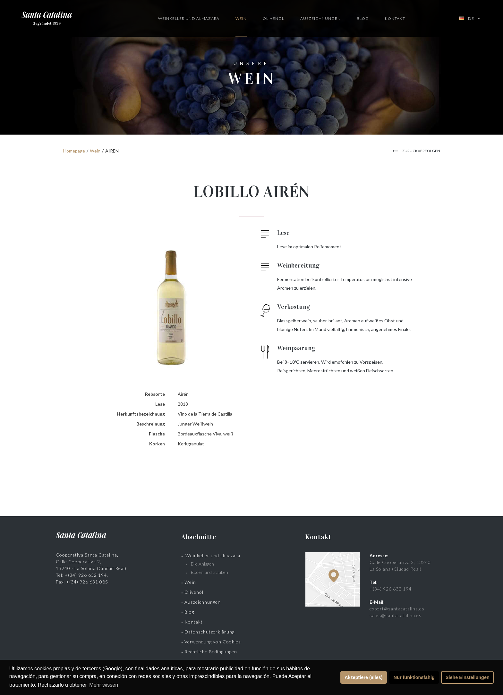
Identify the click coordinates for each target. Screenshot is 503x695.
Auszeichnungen (320, 18)
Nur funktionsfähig (414, 677)
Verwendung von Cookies (212, 641)
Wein (241, 18)
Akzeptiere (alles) (363, 677)
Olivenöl (273, 18)
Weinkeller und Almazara (188, 18)
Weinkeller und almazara (212, 555)
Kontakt (395, 18)
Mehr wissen (103, 685)
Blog (363, 18)
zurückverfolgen (421, 150)
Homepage (74, 150)
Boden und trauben (209, 572)
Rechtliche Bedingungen (210, 651)
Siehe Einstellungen (468, 677)
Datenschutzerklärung (209, 631)
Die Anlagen (202, 564)
